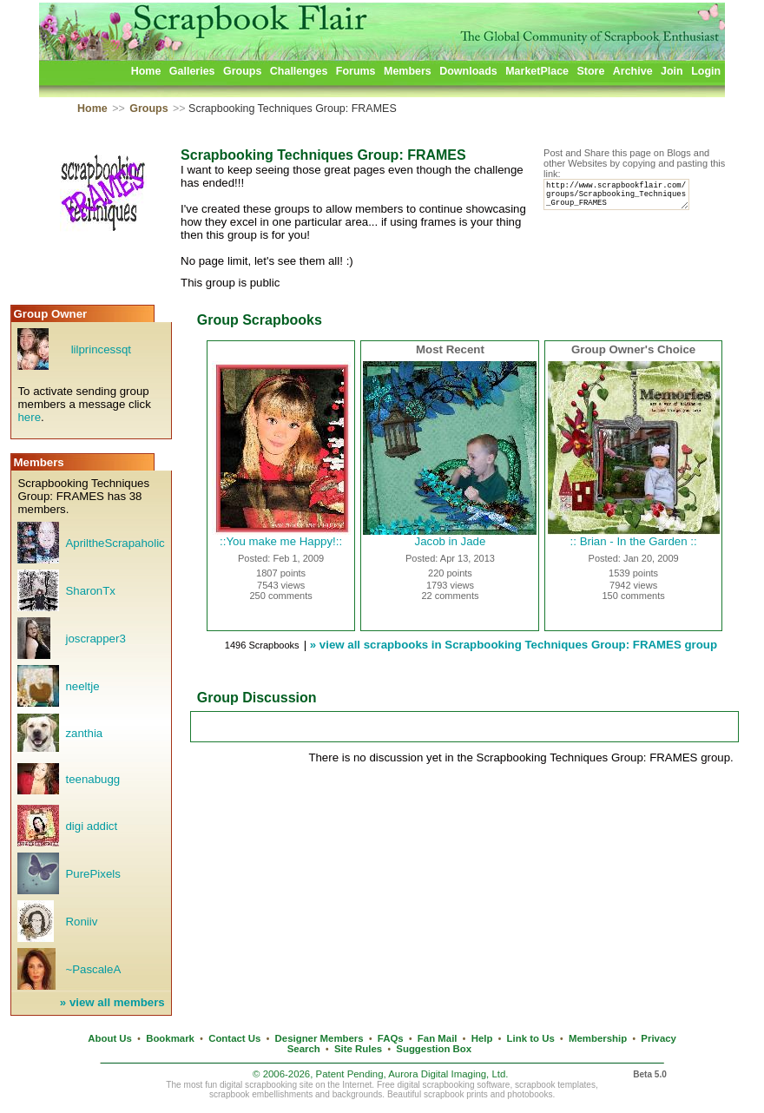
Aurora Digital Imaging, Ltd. (448, 1074)
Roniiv (81, 921)
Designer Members (319, 1038)
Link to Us (531, 1038)
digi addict (91, 826)
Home (146, 71)
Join (672, 71)
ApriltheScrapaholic (114, 543)
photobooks (529, 1094)
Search (303, 1049)
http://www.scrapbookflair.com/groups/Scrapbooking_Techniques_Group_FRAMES (624, 198)
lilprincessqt (101, 349)
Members (407, 71)
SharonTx (90, 590)
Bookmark (170, 1038)
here (29, 417)
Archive (633, 71)
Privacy (658, 1038)
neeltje (82, 686)
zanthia (83, 733)
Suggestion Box (433, 1049)
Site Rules (358, 1049)
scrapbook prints (456, 1094)
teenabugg (92, 779)
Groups (242, 71)
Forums (356, 71)
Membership (598, 1038)
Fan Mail (438, 1038)
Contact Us (234, 1038)
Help (482, 1038)
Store (590, 71)
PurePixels (92, 873)
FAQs (391, 1038)
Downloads (468, 71)
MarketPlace (537, 71)
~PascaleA (93, 969)
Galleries (192, 71)
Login (706, 71)
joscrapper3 (95, 638)
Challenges (299, 71)
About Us (110, 1038)
